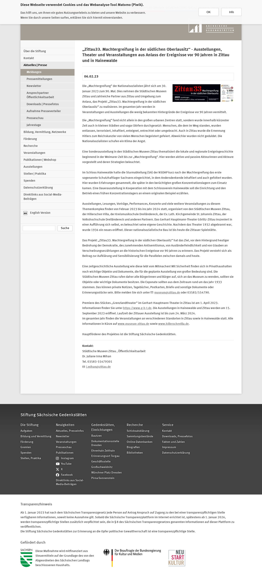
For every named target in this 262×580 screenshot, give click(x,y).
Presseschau (35, 118)
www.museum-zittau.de (133, 324)
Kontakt (29, 58)
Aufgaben (26, 431)
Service (167, 425)
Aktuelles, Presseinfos (70, 431)
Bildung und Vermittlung (35, 436)
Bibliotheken (135, 453)
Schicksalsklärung (138, 431)
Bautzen (96, 436)
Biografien (133, 447)
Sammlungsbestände (140, 436)
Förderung (30, 139)
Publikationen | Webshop (40, 160)
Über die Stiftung (35, 51)
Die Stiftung (29, 425)
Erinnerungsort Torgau (105, 456)
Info (231, 10)
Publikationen (64, 453)
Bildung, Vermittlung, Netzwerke (45, 132)
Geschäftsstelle (101, 461)
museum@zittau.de (167, 292)
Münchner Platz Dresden (106, 472)
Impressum (169, 447)
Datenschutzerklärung (38, 187)
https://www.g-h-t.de (137, 308)
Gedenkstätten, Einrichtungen (103, 427)
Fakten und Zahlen (173, 442)
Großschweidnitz (102, 467)
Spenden (29, 180)
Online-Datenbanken (139, 442)
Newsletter (34, 86)
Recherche (31, 146)
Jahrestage (34, 125)
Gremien (25, 447)
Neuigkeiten (65, 425)
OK (209, 10)
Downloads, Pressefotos (177, 436)
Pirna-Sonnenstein (102, 478)
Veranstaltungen (34, 153)
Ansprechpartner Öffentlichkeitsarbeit (40, 95)
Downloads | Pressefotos (43, 104)
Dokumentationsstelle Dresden (105, 443)
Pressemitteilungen (39, 79)
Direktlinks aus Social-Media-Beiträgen (43, 197)
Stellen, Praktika (30, 458)
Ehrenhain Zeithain (103, 451)
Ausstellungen (33, 167)
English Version (37, 213)
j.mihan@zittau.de (98, 367)
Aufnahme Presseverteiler (44, 111)
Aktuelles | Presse (35, 65)
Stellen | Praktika (35, 173)
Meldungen (34, 72)
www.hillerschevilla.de (173, 324)
